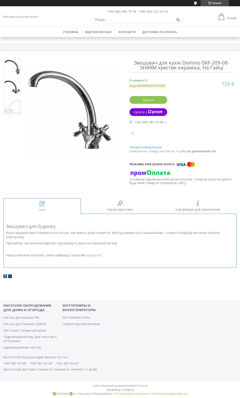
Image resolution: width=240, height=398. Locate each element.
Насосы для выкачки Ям (21, 317)
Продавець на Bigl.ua (120, 390)
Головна (70, 32)
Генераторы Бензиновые (81, 324)
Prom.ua (142, 386)
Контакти (127, 32)
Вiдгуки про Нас (98, 32)
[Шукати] (178, 20)
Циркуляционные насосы (22, 347)
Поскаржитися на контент (132, 394)
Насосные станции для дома (24, 330)
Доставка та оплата (159, 32)
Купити (148, 100)
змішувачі (93, 255)
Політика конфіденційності (169, 394)
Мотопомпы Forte (76, 317)
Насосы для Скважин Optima (24, 324)
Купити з (148, 112)
